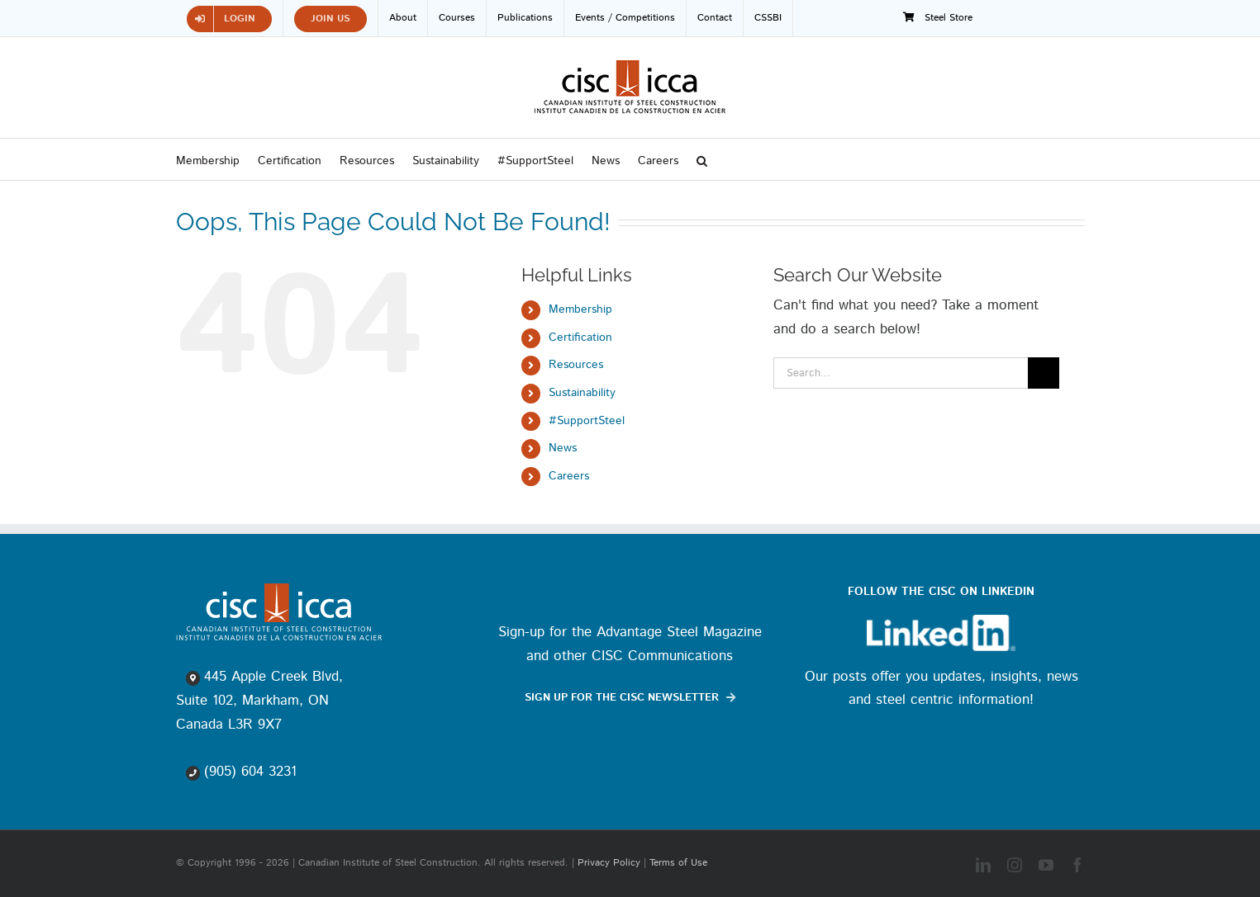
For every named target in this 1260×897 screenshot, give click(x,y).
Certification (580, 337)
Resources (576, 364)
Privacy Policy (609, 863)
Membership (580, 309)
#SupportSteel (587, 421)
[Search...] (901, 373)
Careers (569, 476)
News (563, 448)
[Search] (1043, 373)
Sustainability (582, 393)
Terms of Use (678, 863)
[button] (702, 159)
